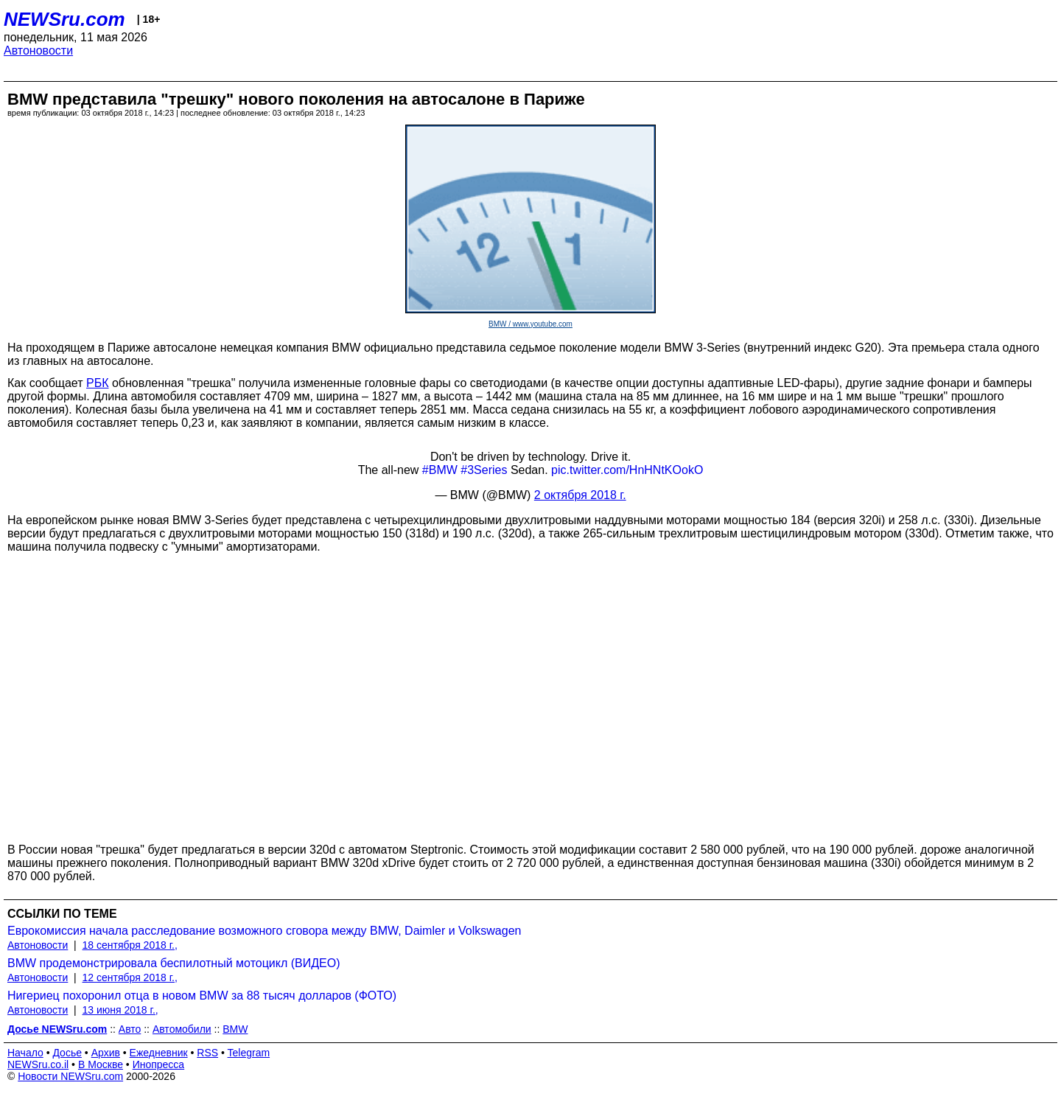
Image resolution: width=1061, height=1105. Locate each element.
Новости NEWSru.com (70, 1076)
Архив (105, 1053)
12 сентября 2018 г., (130, 977)
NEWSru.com (64, 19)
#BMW (440, 470)
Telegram (249, 1053)
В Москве (100, 1064)
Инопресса (159, 1064)
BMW (235, 1029)
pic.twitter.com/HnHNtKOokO (627, 470)
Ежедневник (159, 1053)
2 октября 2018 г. (580, 495)
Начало (25, 1053)
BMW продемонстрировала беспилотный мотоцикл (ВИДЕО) (173, 963)
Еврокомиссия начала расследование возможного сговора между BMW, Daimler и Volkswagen (264, 930)
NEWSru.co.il (38, 1064)
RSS (207, 1053)
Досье (67, 1053)
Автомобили (182, 1029)
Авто (130, 1029)
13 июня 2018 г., (120, 1010)
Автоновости (38, 50)
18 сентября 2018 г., (130, 945)
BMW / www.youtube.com (530, 324)
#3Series (484, 470)
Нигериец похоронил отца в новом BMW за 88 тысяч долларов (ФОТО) (201, 995)
